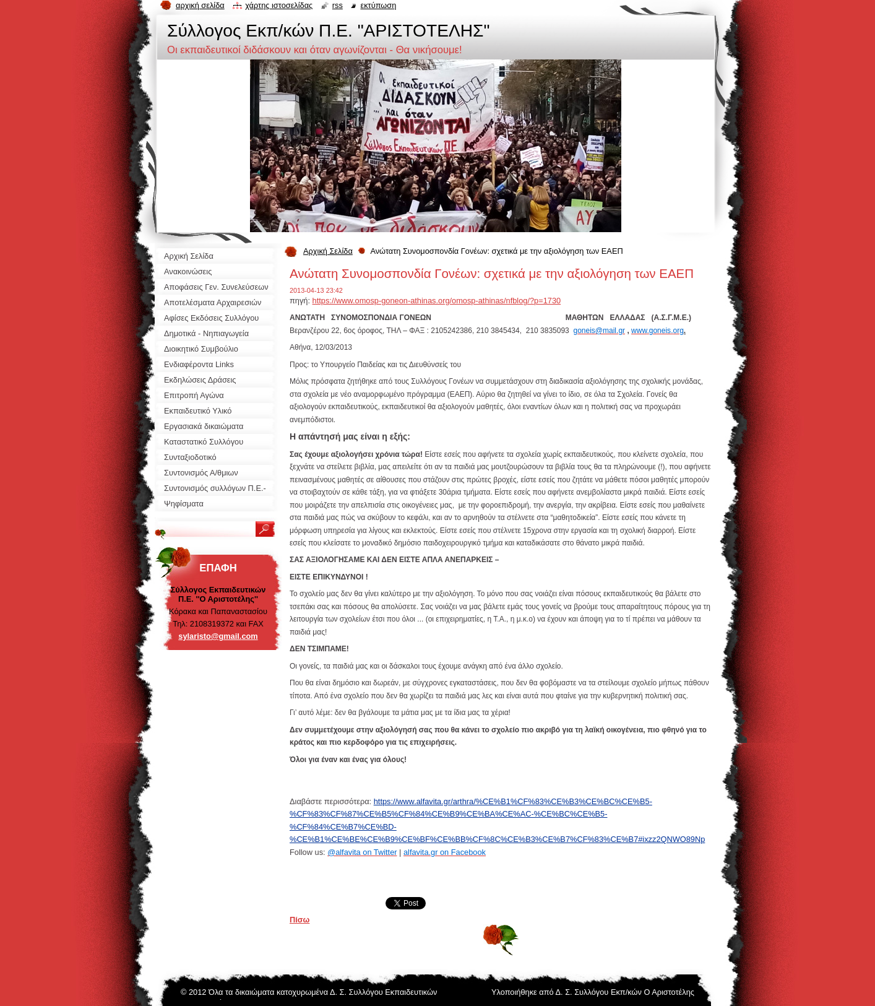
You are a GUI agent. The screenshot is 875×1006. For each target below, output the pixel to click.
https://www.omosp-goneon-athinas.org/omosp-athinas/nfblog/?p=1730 (436, 300)
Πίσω (299, 919)
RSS (337, 5)
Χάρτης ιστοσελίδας (278, 5)
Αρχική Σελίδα (328, 251)
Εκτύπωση (378, 5)
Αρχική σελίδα (200, 5)
